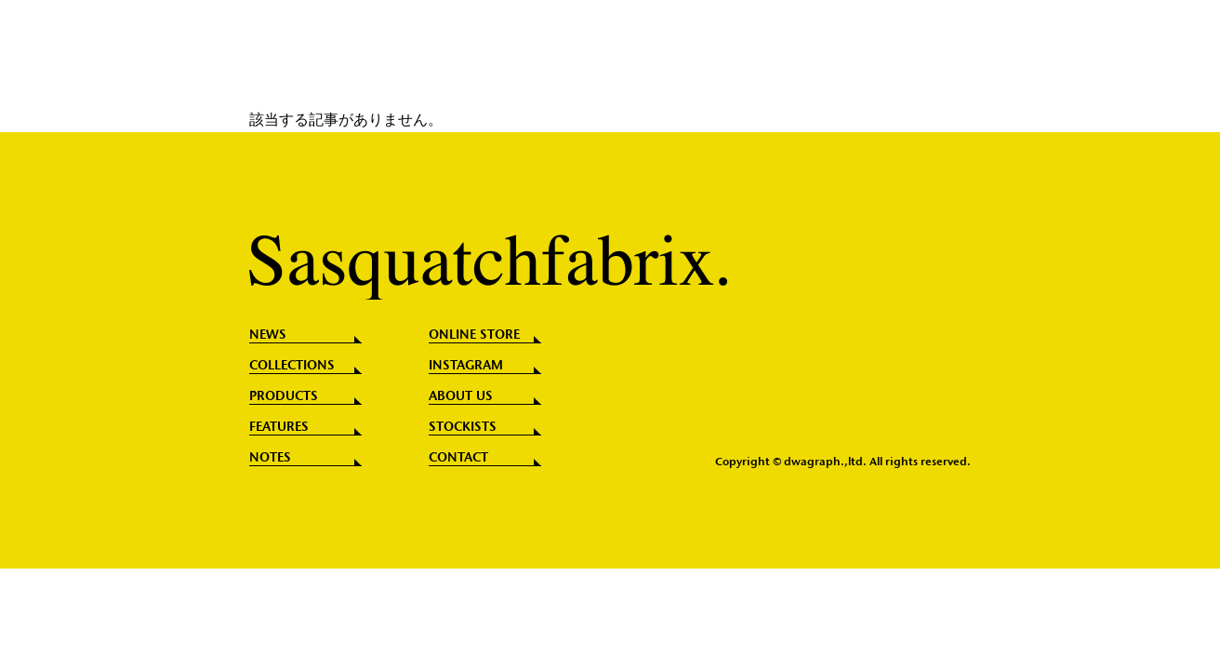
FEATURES (279, 427)
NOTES (270, 457)
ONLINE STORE (474, 335)
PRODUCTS (283, 396)
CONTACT (458, 457)
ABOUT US (461, 396)
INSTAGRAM (466, 365)
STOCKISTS (463, 427)
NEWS (267, 335)
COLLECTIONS (292, 365)
